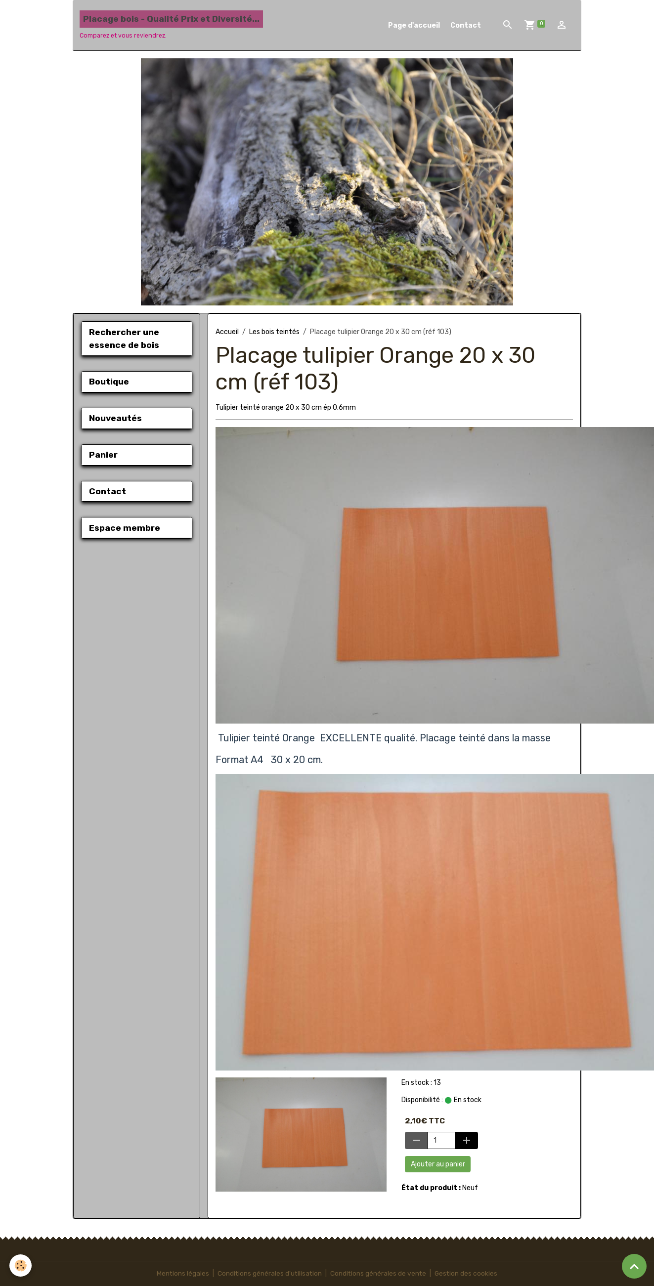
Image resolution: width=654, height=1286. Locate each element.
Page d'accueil (414, 25)
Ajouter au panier (438, 1164)
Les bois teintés (274, 332)
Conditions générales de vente (378, 1273)
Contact (465, 25)
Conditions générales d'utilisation (269, 1273)
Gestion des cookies (467, 1273)
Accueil (227, 332)
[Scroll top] (634, 1266)
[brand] (171, 25)
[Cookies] (21, 1265)
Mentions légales (181, 1273)
